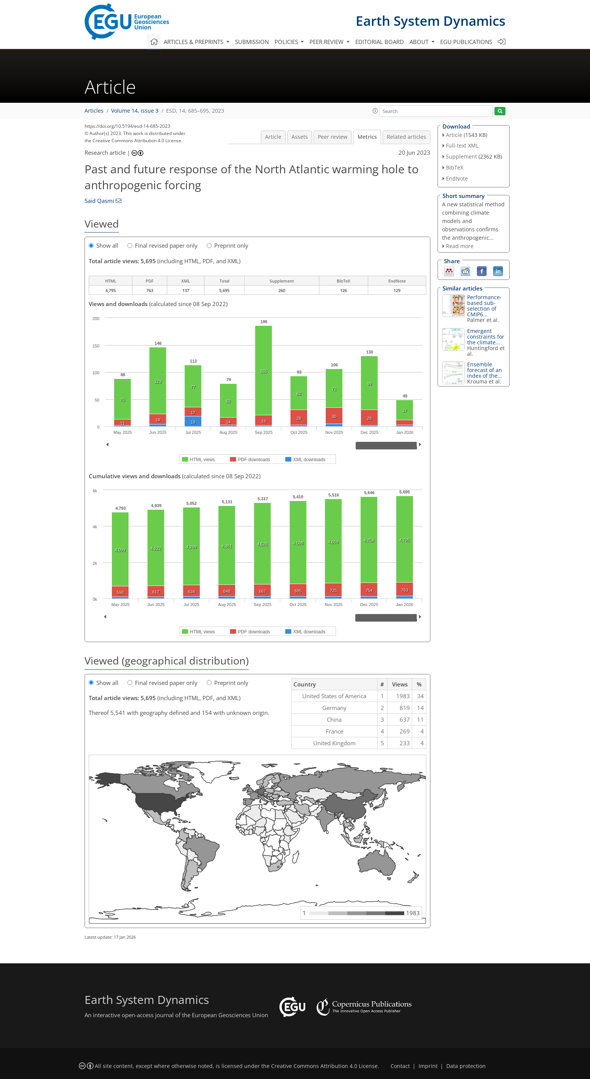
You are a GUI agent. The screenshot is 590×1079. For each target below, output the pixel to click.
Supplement (461, 156)
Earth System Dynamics (430, 21)
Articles (94, 110)
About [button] (420, 42)
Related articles (406, 137)
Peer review (332, 137)
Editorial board (379, 42)
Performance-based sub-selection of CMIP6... (484, 306)
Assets (300, 137)
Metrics (367, 137)
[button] (375, 110)
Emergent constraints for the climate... (485, 336)
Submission (252, 42)
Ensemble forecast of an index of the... (484, 370)
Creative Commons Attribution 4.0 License (324, 1066)
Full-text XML (462, 145)
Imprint (428, 1066)
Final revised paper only (162, 245)
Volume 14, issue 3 (134, 110)
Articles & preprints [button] (194, 42)
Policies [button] (287, 42)
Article (273, 137)
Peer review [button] (327, 42)
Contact (400, 1066)
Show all (103, 245)
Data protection (466, 1066)
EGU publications (466, 42)
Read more (460, 246)
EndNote (457, 178)
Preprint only (227, 245)
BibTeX (454, 167)
